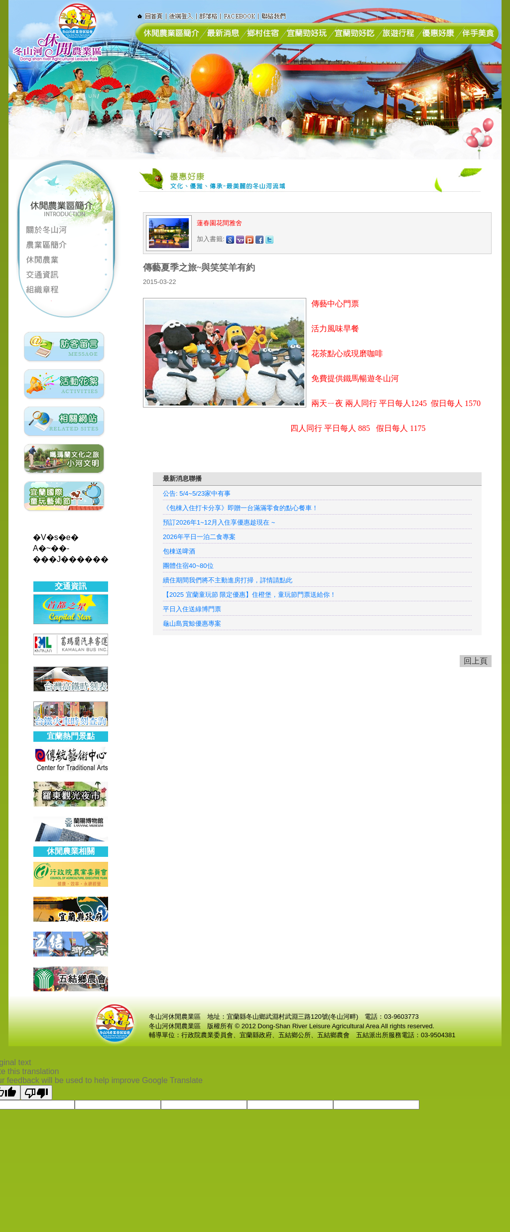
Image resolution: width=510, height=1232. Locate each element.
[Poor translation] (36, 1092)
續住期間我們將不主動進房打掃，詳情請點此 (227, 580)
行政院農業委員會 (207, 1035)
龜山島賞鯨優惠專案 (192, 623)
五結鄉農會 (333, 1035)
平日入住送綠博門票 (192, 609)
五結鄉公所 (294, 1035)
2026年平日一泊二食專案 (199, 537)
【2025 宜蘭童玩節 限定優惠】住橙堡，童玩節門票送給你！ (249, 594)
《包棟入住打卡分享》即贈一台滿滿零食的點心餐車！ (240, 508)
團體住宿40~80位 (188, 565)
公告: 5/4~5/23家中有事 (197, 493)
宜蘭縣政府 (256, 1035)
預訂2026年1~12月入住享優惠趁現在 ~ (219, 522)
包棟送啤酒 (179, 551)
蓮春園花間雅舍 (220, 223)
